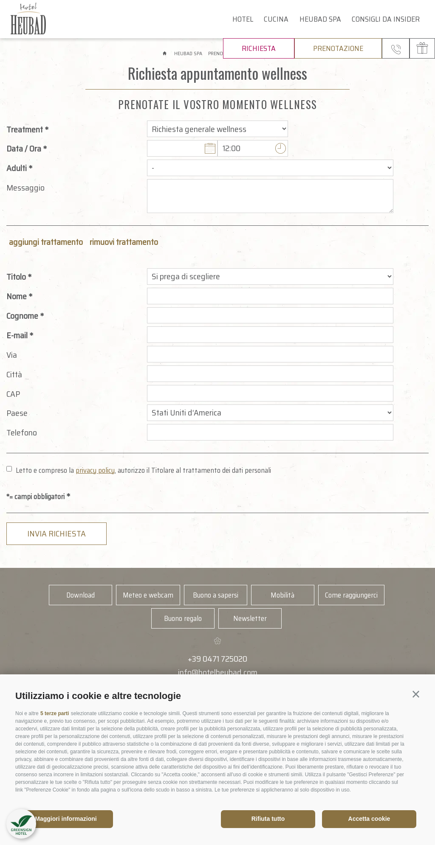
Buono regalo (183, 618)
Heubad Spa (320, 19)
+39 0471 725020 (217, 658)
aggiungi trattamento (46, 242)
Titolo (16, 277)
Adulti (16, 168)
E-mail (17, 335)
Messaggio (25, 187)
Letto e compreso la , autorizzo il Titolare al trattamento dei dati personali (143, 470)
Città (14, 374)
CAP (13, 394)
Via (11, 355)
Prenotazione (338, 48)
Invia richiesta (56, 533)
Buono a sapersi (215, 595)
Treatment (24, 129)
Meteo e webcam (148, 595)
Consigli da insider (386, 19)
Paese (17, 413)
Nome (16, 296)
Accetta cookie (369, 818)
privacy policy (95, 470)
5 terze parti (54, 713)
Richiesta (259, 48)
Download (80, 595)
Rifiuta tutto (268, 818)
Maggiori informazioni (65, 818)
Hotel (242, 19)
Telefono (21, 432)
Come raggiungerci (351, 595)
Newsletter (250, 618)
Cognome (22, 316)
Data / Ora (23, 148)
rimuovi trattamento (124, 242)
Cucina (276, 19)
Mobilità (282, 595)
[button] (416, 694)
